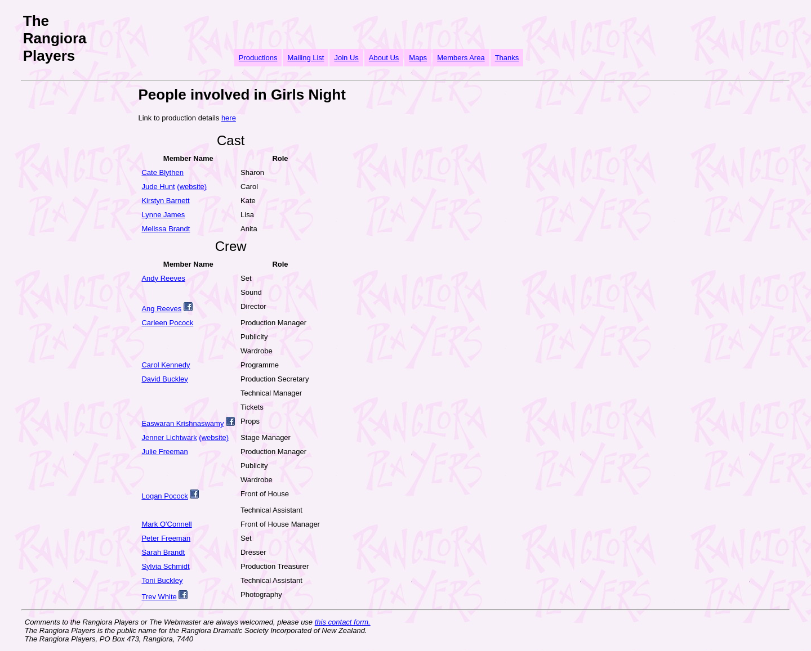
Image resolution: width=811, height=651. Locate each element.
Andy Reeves (163, 278)
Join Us (346, 57)
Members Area (461, 57)
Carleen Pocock (167, 322)
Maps (418, 57)
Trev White (158, 596)
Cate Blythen (162, 172)
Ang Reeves (161, 308)
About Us (384, 57)
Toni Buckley (161, 580)
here (228, 118)
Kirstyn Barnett (165, 200)
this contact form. (343, 622)
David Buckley (164, 379)
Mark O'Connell (166, 524)
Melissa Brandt (165, 229)
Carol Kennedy (165, 365)
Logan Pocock (164, 496)
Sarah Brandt (163, 552)
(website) (192, 186)
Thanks (507, 57)
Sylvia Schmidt (165, 566)
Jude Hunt (158, 186)
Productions (258, 57)
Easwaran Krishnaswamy (182, 423)
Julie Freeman (164, 451)
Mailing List (305, 57)
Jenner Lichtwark (169, 437)
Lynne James (163, 214)
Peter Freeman (165, 538)
